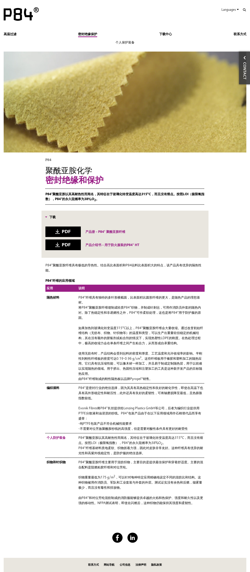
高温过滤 (10, 34)
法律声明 (140, 564)
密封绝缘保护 (87, 34)
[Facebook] (117, 538)
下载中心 (165, 34)
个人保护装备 (125, 42)
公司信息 (125, 564)
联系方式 (240, 34)
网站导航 (109, 564)
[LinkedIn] (132, 538)
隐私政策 (156, 564)
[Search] (244, 10)
